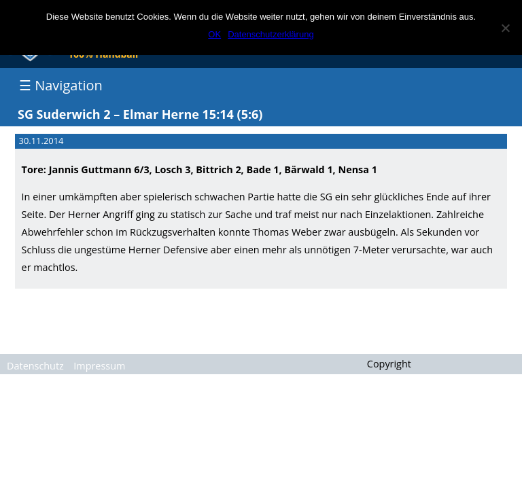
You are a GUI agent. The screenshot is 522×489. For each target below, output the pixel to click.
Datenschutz (35, 365)
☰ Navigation (61, 85)
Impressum (99, 365)
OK (214, 34)
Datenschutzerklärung (270, 34)
